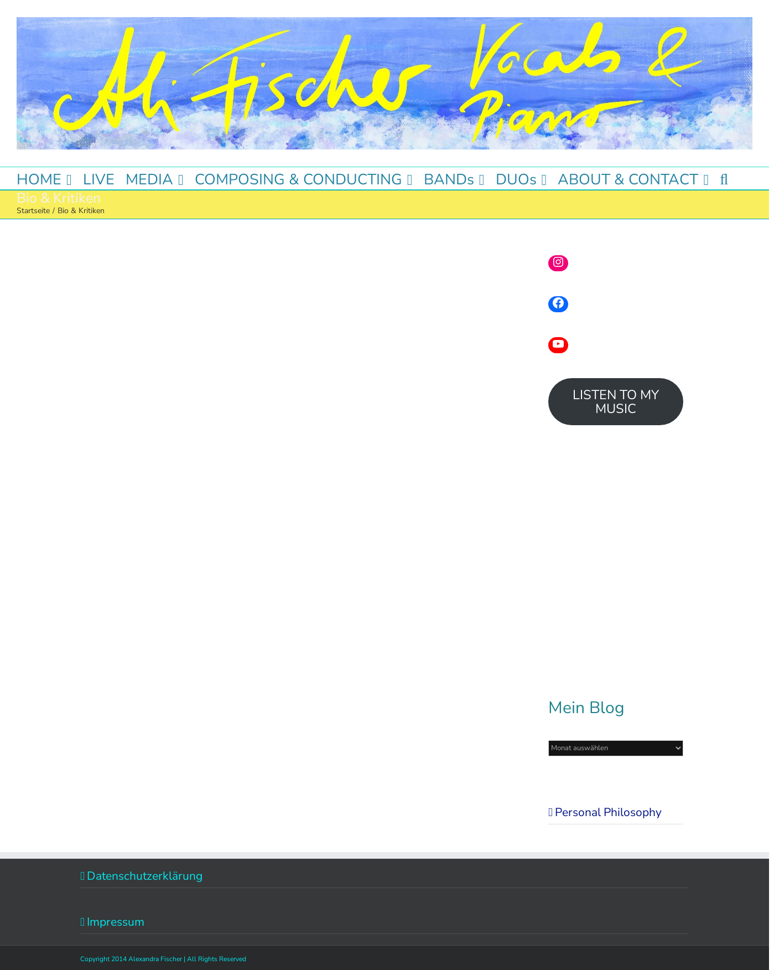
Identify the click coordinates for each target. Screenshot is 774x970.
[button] (724, 178)
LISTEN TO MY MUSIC (616, 401)
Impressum (115, 922)
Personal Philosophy (608, 812)
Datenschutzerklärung (144, 876)
